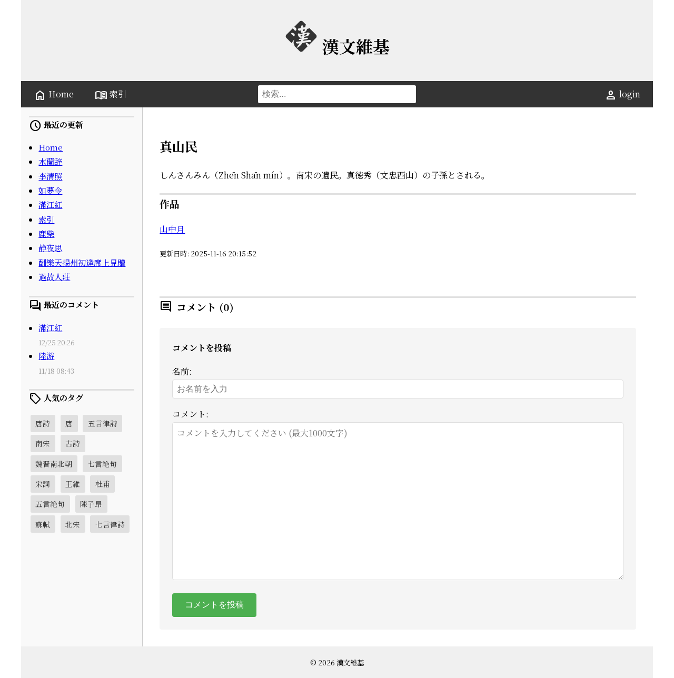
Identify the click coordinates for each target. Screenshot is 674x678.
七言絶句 (102, 463)
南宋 (42, 443)
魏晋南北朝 (53, 463)
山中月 (172, 229)
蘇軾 (42, 524)
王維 (72, 483)
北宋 (72, 524)
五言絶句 (50, 503)
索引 (110, 95)
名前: (182, 371)
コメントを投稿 (214, 604)
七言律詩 (110, 524)
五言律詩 (102, 423)
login (622, 95)
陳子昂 (91, 503)
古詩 (72, 443)
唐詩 (42, 423)
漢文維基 (337, 46)
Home (54, 95)
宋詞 (42, 483)
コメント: (190, 414)
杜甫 (102, 483)
